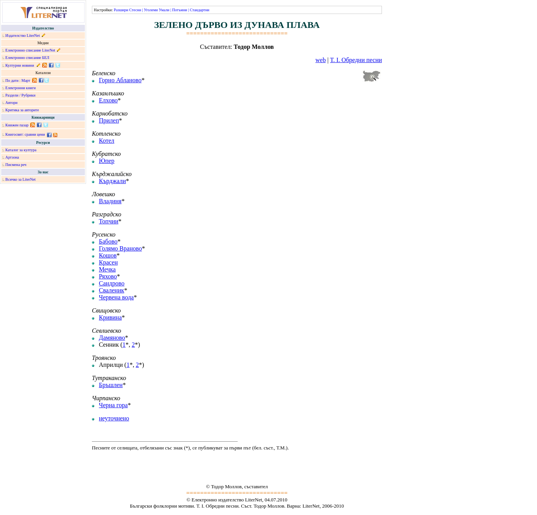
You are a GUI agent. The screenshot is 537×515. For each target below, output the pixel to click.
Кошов (108, 255)
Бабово (108, 241)
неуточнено (114, 418)
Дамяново (112, 337)
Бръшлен (111, 385)
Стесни (135, 10)
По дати (12, 80)
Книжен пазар (17, 125)
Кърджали (112, 181)
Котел (106, 140)
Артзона (12, 157)
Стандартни (199, 10)
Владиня (110, 201)
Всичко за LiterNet (20, 179)
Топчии (108, 221)
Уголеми (151, 10)
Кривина (110, 317)
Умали (164, 10)
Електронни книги (20, 88)
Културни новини (19, 65)
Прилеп (109, 120)
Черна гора (113, 405)
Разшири (121, 10)
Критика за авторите (22, 110)
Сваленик (111, 290)
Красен (108, 262)
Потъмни (179, 10)
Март (25, 80)
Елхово (108, 100)
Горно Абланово (120, 80)
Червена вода (116, 297)
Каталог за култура (20, 150)
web (321, 60)
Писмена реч (15, 164)
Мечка (107, 269)
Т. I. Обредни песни (356, 60)
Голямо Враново (120, 248)
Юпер (106, 160)
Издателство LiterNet (22, 35)
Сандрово (111, 283)
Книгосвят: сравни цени (25, 134)
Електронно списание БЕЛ (27, 57)
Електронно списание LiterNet (30, 50)
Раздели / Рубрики (20, 95)
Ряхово (108, 276)
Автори (11, 102)
